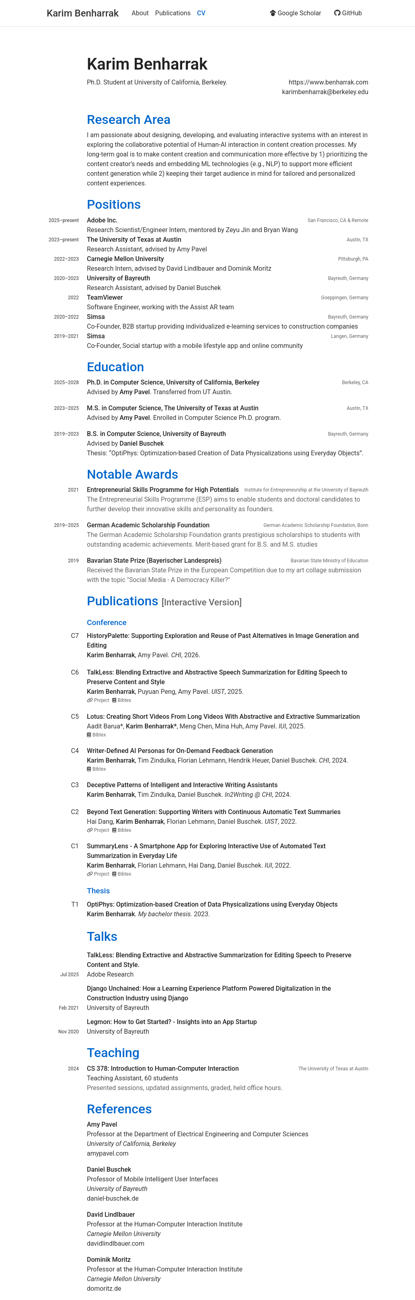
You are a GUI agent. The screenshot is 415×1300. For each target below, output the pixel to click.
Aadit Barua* (105, 726)
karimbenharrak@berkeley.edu (325, 92)
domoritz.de (104, 1288)
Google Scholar (295, 13)
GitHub (348, 13)
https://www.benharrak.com (328, 82)
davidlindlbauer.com (115, 1243)
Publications (173, 13)
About (140, 13)
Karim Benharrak (83, 13)
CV (201, 13)
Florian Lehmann (202, 760)
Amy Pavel (153, 655)
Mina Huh (228, 726)
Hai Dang (100, 821)
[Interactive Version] (202, 602)
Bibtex (121, 700)
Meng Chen (196, 726)
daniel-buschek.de (113, 1198)
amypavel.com (108, 1153)
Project (99, 700)
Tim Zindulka (156, 760)
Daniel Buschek (294, 760)
